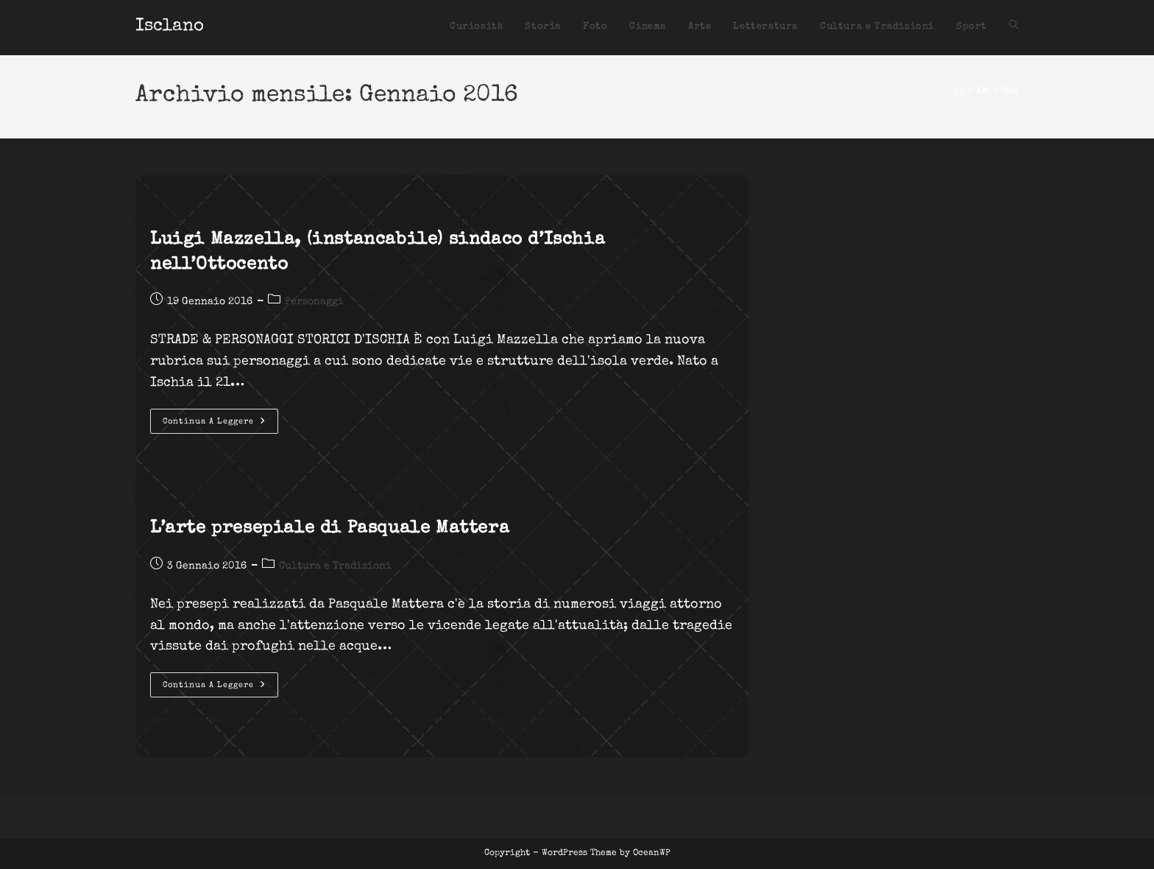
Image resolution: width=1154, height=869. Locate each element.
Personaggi (314, 302)
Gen (1010, 91)
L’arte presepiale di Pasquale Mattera (329, 529)
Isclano (169, 26)
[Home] (958, 91)
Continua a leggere (220, 425)
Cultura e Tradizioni (335, 566)
